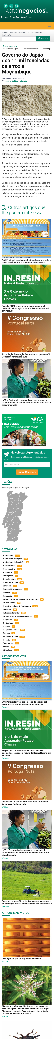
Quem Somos (26, 17)
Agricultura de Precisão (13, 562)
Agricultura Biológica (12, 559)
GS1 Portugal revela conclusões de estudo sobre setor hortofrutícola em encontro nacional (26, 261)
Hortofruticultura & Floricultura (17, 606)
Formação (7, 596)
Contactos (14, 17)
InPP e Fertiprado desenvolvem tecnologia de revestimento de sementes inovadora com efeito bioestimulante (26, 402)
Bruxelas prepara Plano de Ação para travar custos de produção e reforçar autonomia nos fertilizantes (27, 902)
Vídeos (6, 647)
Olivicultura (8, 623)
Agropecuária (9, 569)
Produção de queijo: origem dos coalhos (21, 958)
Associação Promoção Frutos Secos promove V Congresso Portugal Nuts (26, 355)
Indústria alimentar (19, 81)
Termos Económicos (34, 32)
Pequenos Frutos (11, 630)
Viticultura (7, 650)
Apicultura (7, 572)
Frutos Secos (9, 603)
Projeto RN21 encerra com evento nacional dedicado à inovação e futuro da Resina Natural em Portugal (25, 308)
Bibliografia (6, 35)
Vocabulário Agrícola (18, 32)
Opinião (6, 626)
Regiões (5, 32)
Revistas (5, 17)
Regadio (6, 640)
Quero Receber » (27, 472)
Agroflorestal (9, 566)
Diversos (7, 586)
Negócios (7, 620)
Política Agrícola (10, 636)
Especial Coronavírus (12, 589)
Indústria (13, 46)
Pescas (6, 633)
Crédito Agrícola (10, 582)
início (5, 46)
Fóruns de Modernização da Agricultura (20, 599)
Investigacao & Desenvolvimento (17, 616)
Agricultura (8, 555)
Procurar (43, 38)
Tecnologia (8, 643)
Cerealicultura (9, 579)
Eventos (6, 593)
